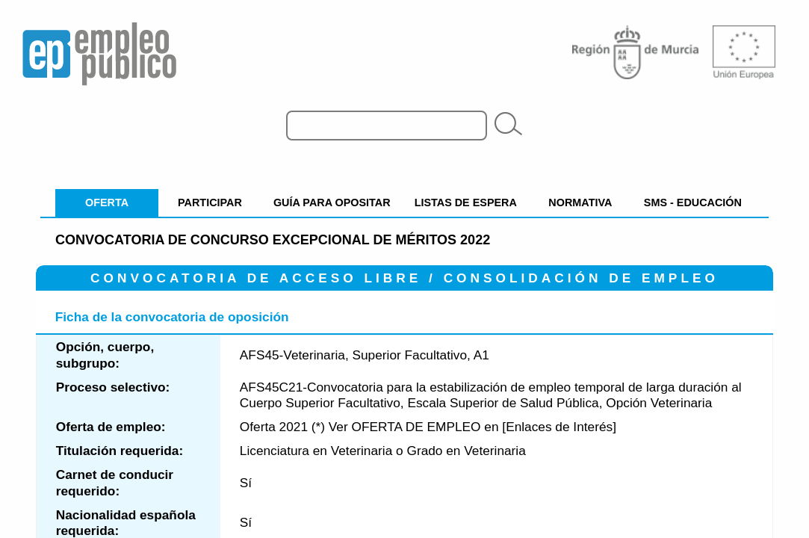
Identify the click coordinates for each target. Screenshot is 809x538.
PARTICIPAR (210, 202)
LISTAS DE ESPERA (466, 202)
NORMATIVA (580, 202)
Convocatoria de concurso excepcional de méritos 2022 (272, 239)
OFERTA (106, 202)
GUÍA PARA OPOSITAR (332, 202)
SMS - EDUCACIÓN (693, 202)
